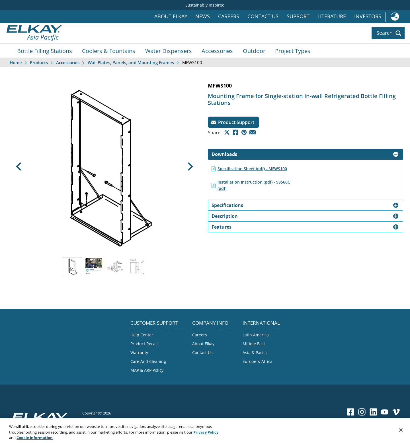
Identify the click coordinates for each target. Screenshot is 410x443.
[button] (18, 166)
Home (16, 62)
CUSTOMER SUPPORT (154, 323)
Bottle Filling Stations (44, 51)
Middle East (254, 344)
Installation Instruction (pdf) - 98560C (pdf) (254, 185)
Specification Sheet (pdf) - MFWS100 (252, 168)
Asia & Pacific (255, 352)
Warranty (139, 352)
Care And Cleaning (148, 361)
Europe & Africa (257, 361)
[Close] (401, 434)
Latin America (256, 335)
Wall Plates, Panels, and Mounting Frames (131, 62)
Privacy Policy (205, 436)
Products (39, 62)
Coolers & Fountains (108, 51)
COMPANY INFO (210, 323)
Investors (367, 16)
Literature (331, 16)
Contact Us (262, 16)
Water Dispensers (168, 51)
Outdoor (254, 51)
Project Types (292, 51)
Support (298, 16)
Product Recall (144, 344)
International (398, 16)
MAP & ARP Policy (146, 370)
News (202, 16)
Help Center (141, 335)
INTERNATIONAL (261, 323)
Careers (228, 16)
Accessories (217, 51)
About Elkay (170, 16)
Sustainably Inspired (205, 5)
